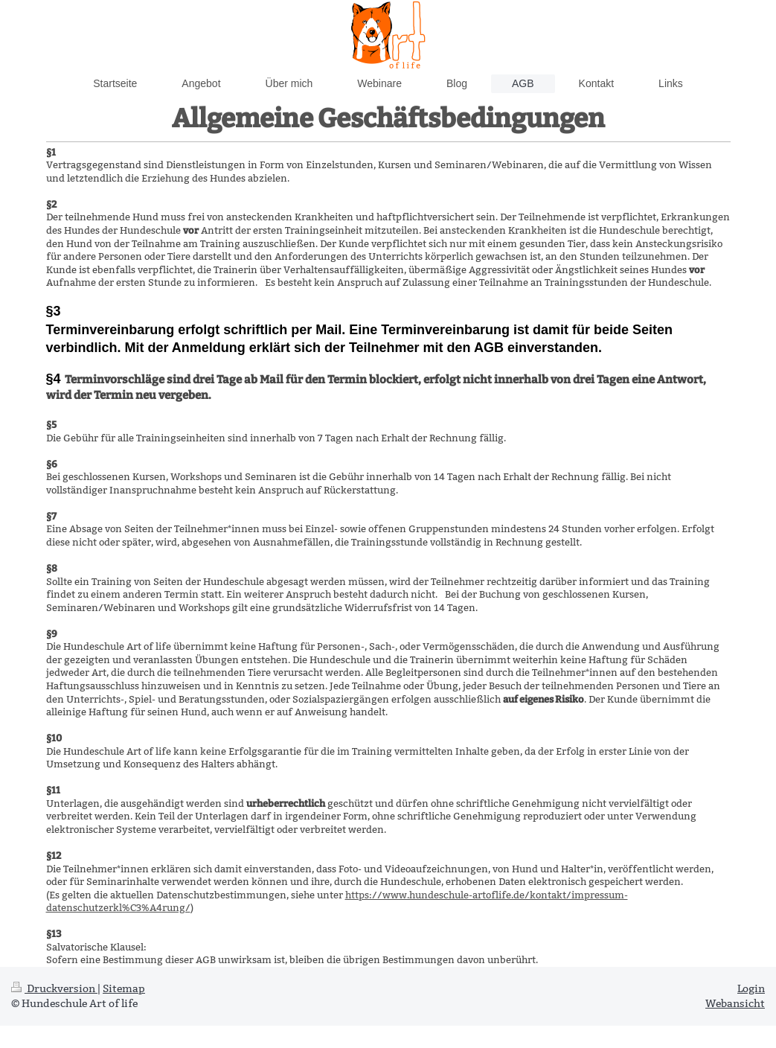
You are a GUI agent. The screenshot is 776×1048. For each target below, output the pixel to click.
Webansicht (735, 1003)
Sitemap (124, 988)
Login (751, 988)
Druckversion (54, 988)
